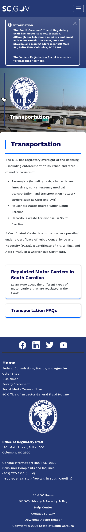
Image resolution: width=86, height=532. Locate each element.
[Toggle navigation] (78, 8)
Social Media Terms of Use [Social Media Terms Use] (22, 389)
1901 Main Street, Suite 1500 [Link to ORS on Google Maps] (23, 447)
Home (8, 362)
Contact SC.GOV (43, 513)
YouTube (60, 342)
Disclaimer (10, 379)
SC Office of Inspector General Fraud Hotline (35, 394)
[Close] (75, 23)
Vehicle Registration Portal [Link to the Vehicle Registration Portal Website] (37, 57)
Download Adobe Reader (43, 519)
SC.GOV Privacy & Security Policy (43, 501)
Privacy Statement (16, 384)
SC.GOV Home (43, 495)
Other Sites (10, 373)
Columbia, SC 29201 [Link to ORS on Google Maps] (16, 452)
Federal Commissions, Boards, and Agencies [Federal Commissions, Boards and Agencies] (35, 368)
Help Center (43, 507)
